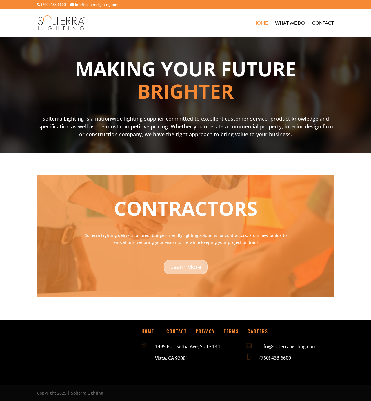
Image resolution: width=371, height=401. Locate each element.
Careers (258, 331)
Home (261, 23)
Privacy (205, 331)
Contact (323, 23)
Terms (231, 331)
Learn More (185, 267)
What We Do (290, 23)
